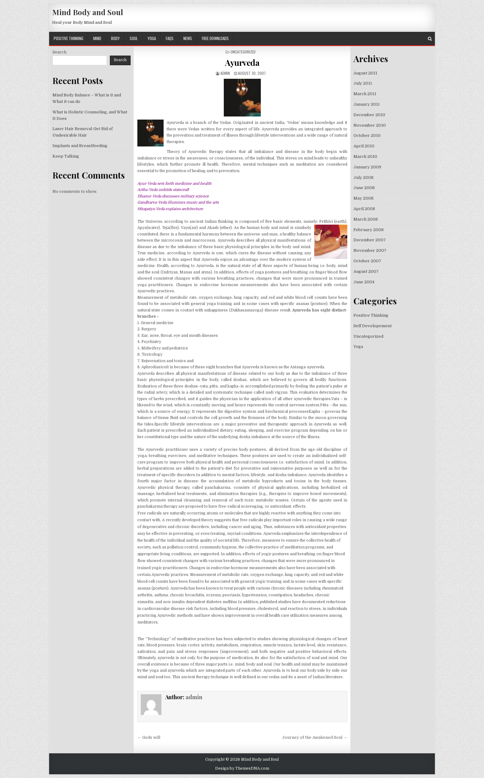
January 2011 (366, 104)
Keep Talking (65, 156)
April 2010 (363, 146)
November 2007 (369, 250)
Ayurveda (242, 62)
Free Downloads (215, 38)
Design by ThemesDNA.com (242, 768)
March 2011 (364, 93)
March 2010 (365, 156)
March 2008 (365, 219)
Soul (134, 38)
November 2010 (369, 125)
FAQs (169, 38)
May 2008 (363, 198)
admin (225, 73)
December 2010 (369, 114)
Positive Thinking (68, 38)
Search (59, 52)
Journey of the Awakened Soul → (314, 737)
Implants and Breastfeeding (79, 145)
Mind (97, 38)
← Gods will (148, 737)
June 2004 (363, 282)
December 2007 (369, 240)
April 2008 (364, 208)
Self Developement (372, 325)
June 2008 (364, 187)
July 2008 (363, 177)
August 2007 (366, 271)
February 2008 (368, 229)
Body (115, 38)
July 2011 (362, 83)
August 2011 (365, 73)
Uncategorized (368, 336)
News (187, 38)
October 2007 (367, 261)
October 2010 (367, 135)
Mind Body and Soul (87, 12)
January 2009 (367, 167)
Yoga (152, 38)
